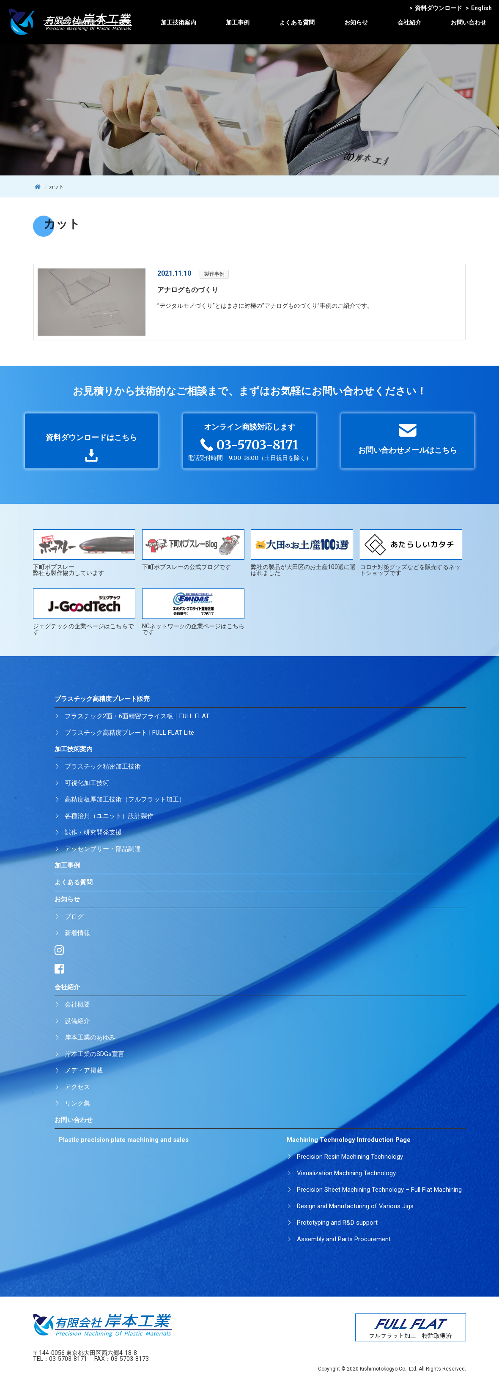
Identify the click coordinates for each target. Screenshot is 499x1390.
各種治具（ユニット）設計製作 (109, 816)
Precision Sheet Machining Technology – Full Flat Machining (379, 1189)
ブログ (74, 916)
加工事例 (238, 22)
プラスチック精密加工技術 (103, 766)
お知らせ (356, 22)
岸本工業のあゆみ (90, 1037)
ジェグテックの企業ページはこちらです (84, 611)
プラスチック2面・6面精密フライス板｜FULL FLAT (137, 716)
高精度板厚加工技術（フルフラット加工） (125, 799)
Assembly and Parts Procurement (344, 1239)
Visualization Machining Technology (346, 1173)
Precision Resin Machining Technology (350, 1156)
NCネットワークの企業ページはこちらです (193, 611)
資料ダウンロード (435, 8)
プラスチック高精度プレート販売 (86, 22)
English (479, 8)
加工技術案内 (178, 22)
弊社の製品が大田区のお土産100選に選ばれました (303, 552)
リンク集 (77, 1103)
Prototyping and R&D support (337, 1222)
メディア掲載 (84, 1070)
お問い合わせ (468, 22)
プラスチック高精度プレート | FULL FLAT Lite (129, 732)
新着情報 (77, 933)
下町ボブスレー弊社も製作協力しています (84, 552)
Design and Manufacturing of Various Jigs (355, 1206)
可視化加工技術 (87, 783)
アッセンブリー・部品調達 (103, 849)
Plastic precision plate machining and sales (124, 1140)
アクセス (77, 1087)
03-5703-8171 (68, 1358)
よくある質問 (297, 22)
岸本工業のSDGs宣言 (94, 1054)
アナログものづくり (187, 290)
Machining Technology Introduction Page (349, 1140)
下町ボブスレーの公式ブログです (193, 549)
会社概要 (77, 1004)
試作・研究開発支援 (93, 832)
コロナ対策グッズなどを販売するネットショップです (411, 552)
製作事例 (214, 274)
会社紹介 (409, 22)
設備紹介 (77, 1021)
